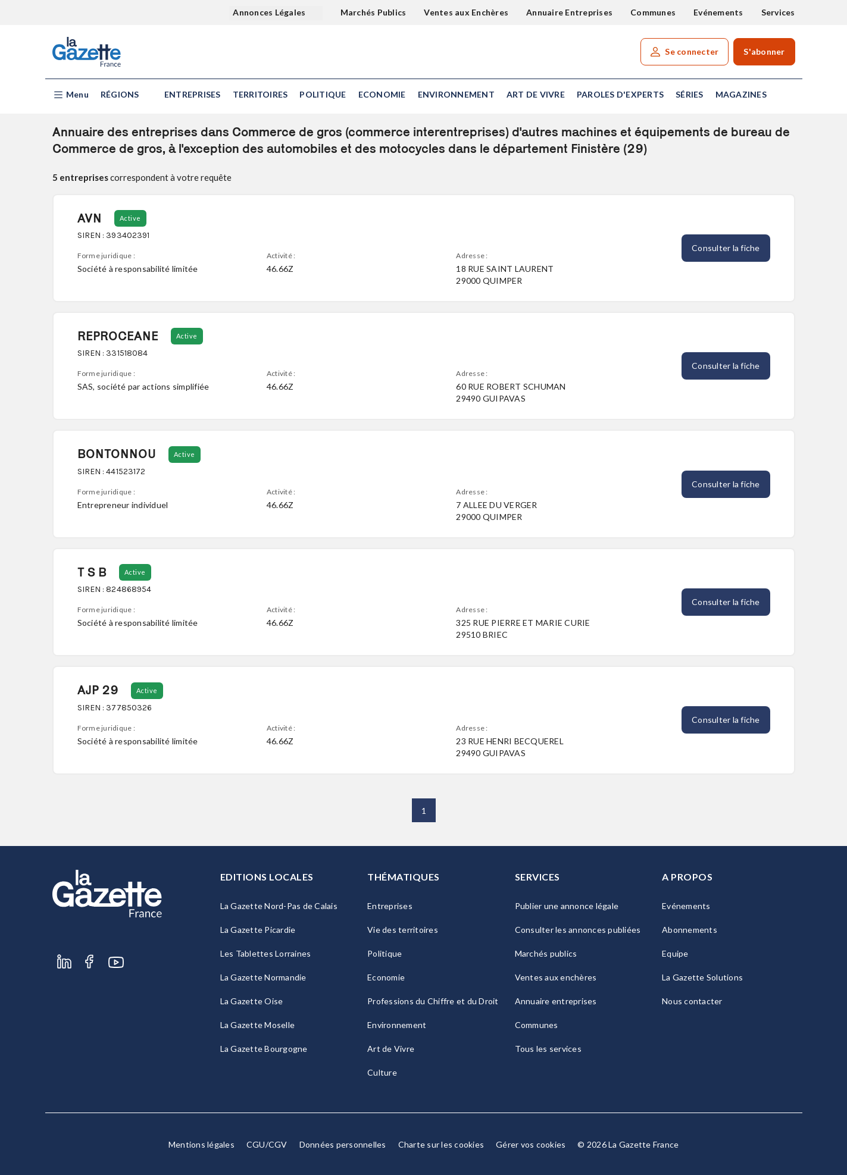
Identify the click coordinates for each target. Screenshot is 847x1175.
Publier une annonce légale (567, 906)
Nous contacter (692, 1001)
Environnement (456, 94)
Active (130, 218)
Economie (382, 94)
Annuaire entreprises (556, 1001)
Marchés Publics (373, 12)
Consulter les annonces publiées (578, 930)
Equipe (675, 953)
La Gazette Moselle (257, 1025)
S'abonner (764, 51)
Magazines (741, 94)
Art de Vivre (536, 94)
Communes (653, 12)
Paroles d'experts (620, 94)
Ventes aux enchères (556, 977)
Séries (690, 94)
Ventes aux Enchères (466, 12)
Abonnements (689, 930)
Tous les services (548, 1049)
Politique (322, 94)
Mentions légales (201, 1144)
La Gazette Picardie (258, 930)
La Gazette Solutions (702, 977)
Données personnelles (342, 1144)
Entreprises (192, 94)
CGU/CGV (266, 1144)
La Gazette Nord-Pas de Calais (278, 906)
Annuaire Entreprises (569, 12)
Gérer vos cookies (530, 1144)
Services (778, 12)
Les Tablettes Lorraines (265, 953)
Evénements (718, 12)
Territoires (260, 94)
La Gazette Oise (251, 1001)
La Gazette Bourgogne (264, 1049)
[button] (70, 95)
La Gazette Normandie (263, 977)
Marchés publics (546, 953)
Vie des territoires (402, 930)
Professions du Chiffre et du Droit (433, 1001)
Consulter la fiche (726, 248)
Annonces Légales (270, 12)
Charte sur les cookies (441, 1144)
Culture (382, 1072)
